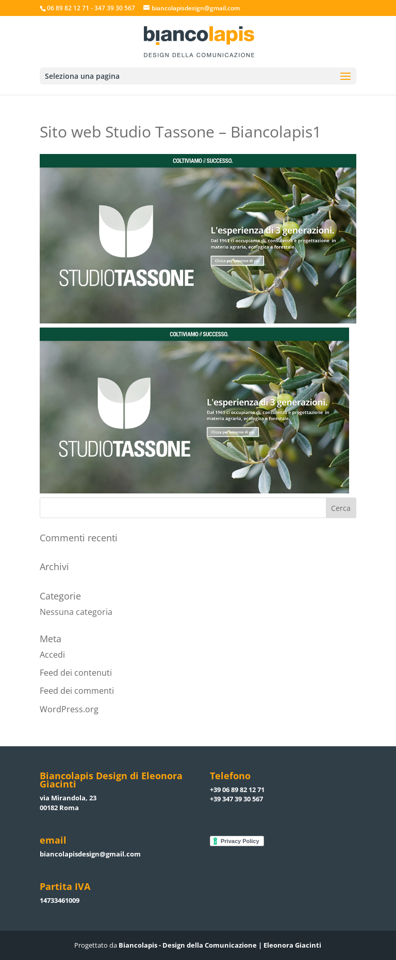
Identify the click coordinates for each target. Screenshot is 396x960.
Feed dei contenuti (76, 672)
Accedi (52, 654)
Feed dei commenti (77, 690)
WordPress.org (69, 709)
